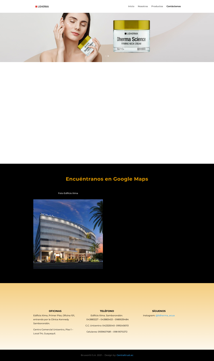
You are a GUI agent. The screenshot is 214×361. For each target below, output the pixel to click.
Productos (157, 6)
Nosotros (143, 6)
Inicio (131, 6)
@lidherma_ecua (165, 315)
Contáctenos (174, 6)
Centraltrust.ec (125, 355)
